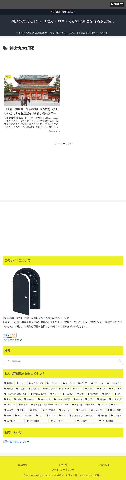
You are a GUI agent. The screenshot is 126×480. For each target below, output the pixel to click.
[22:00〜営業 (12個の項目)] (114, 410)
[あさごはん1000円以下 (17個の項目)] (83, 404)
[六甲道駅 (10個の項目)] (86, 421)
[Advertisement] (63, 61)
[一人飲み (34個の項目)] (68, 394)
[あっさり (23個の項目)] (29, 399)
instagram (22, 465)
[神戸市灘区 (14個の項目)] (49, 410)
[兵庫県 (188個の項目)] (9, 383)
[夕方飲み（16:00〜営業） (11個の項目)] (82, 415)
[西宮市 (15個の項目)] (9, 410)
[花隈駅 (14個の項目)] (22, 410)
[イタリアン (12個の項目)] (97, 410)
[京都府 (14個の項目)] (35, 410)
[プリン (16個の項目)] (103, 404)
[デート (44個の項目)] (77, 388)
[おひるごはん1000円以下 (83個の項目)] (75, 383)
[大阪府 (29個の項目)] (107, 394)
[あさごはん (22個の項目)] (44, 399)
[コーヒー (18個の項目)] (10, 404)
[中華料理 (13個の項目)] (82, 410)
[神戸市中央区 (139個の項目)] (36, 383)
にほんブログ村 (12, 340)
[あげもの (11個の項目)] (14, 421)
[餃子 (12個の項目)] (8, 415)
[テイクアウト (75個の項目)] (114, 383)
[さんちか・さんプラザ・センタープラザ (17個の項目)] (50, 404)
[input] (63, 361)
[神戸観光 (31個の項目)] (93, 394)
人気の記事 (104, 465)
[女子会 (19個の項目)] (89, 399)
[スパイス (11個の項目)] (116, 415)
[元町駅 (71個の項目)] (8, 388)
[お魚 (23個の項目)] (17, 399)
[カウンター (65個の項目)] (49, 388)
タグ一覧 (63, 465)
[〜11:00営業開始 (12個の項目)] (23, 415)
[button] (120, 361)
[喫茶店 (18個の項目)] (23, 404)
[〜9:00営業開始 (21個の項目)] (62, 399)
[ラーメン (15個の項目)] (116, 404)
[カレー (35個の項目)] (55, 394)
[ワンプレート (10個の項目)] (62, 421)
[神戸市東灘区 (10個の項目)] (110, 421)
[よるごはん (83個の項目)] (97, 383)
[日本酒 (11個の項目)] (103, 415)
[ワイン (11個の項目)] (51, 415)
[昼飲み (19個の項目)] (101, 399)
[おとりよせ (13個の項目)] (66, 410)
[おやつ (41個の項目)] (89, 388)
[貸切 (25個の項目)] (118, 394)
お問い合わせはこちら (16, 441)
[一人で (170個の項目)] (21, 383)
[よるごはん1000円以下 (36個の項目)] (16, 394)
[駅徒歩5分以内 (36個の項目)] (38, 394)
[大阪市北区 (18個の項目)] (115, 399)
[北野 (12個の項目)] (39, 415)
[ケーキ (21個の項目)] (77, 399)
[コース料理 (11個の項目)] (37, 421)
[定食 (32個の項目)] (81, 394)
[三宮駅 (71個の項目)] (20, 388)
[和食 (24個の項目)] (7, 399)
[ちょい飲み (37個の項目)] (115, 388)
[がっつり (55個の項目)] (64, 388)
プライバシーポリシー (63, 469)
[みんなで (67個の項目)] (34, 388)
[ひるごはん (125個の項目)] (53, 383)
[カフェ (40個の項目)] (101, 388)
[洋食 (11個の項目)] (62, 415)
